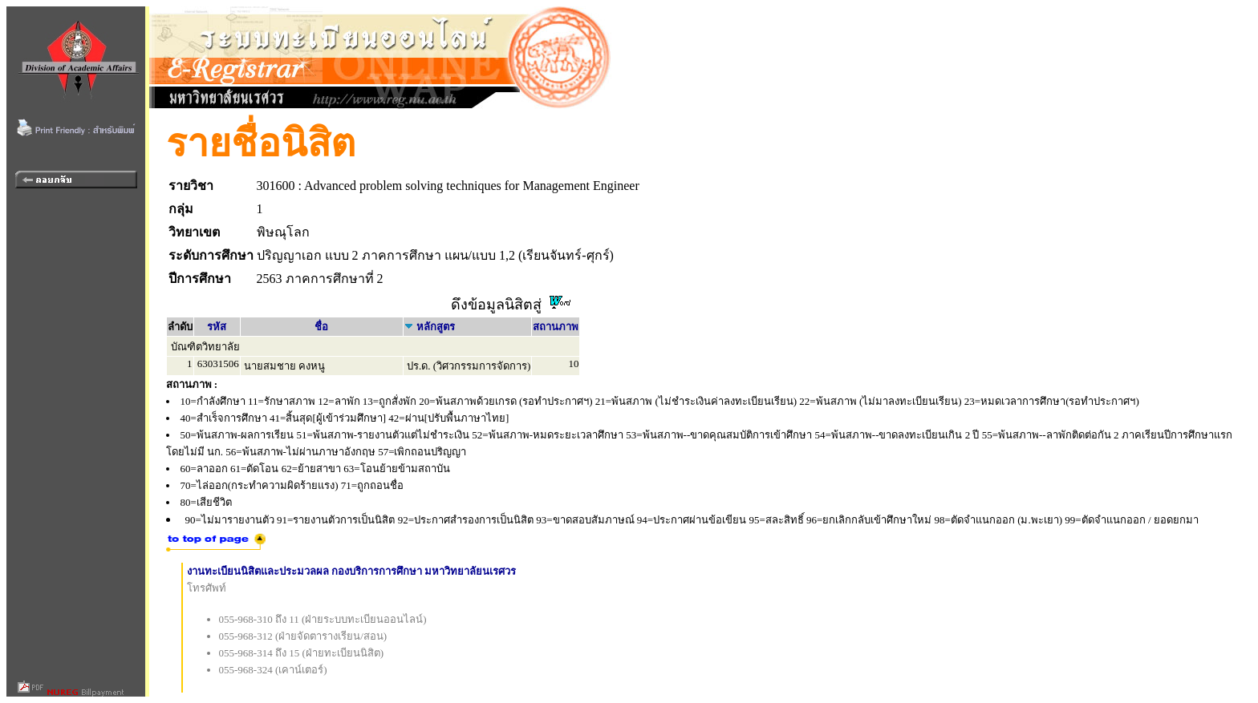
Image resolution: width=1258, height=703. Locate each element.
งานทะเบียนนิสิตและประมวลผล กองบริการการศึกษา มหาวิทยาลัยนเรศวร (352, 571)
